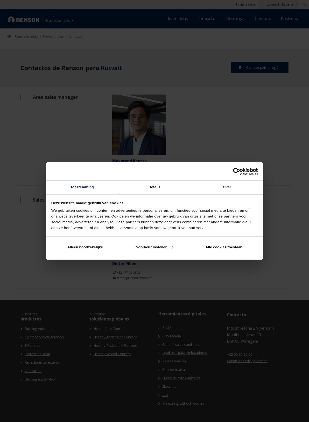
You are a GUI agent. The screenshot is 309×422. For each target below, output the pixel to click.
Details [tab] (154, 187)
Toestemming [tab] (82, 187)
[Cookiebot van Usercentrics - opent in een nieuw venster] (237, 171)
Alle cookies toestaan (223, 247)
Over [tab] (227, 187)
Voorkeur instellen (154, 247)
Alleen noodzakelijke (85, 247)
